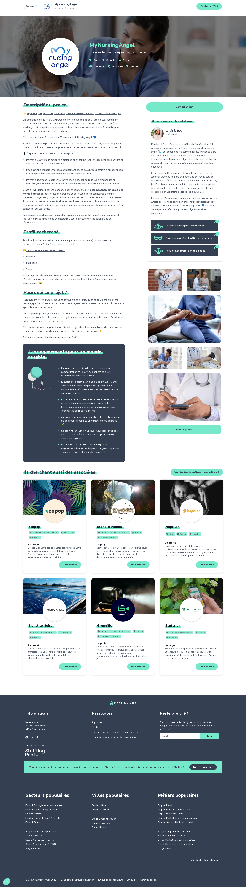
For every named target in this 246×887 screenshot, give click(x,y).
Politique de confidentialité (110, 879)
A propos (97, 722)
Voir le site (97, 66)
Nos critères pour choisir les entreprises (115, 732)
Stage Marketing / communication (177, 839)
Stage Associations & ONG (40, 844)
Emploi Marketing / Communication (177, 818)
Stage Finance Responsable (41, 831)
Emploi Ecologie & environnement (44, 805)
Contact (96, 727)
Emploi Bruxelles (101, 809)
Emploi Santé (32, 822)
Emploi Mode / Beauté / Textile (42, 818)
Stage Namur (99, 827)
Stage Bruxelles (101, 823)
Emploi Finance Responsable (41, 809)
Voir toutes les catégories (206, 860)
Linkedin (132, 66)
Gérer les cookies (149, 879)
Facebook (115, 66)
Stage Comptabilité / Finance (174, 831)
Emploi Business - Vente (172, 813)
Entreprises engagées (78, 7)
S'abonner (209, 736)
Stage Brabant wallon (104, 818)
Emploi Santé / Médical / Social (175, 822)
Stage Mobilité (33, 835)
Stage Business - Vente (171, 835)
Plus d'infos (70, 564)
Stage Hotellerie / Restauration (176, 844)
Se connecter (219, 7)
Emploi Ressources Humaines (174, 809)
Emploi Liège (99, 805)
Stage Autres (32, 848)
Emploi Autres (33, 813)
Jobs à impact (53, 7)
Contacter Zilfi (184, 107)
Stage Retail (165, 848)
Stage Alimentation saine (39, 839)
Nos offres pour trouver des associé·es (114, 736)
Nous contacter (203, 767)
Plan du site (132, 879)
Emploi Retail (165, 805)
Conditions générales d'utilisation (77, 879)
